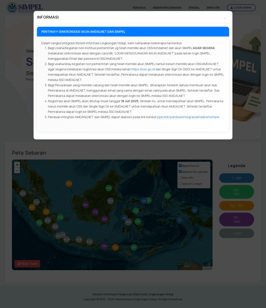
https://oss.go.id (143, 69)
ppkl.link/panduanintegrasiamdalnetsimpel (188, 117)
